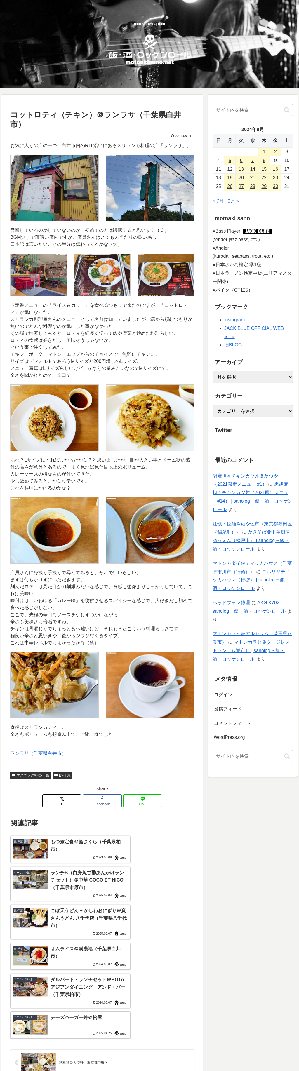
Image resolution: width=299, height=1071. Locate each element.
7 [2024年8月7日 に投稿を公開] (252, 160)
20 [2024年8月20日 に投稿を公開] (241, 177)
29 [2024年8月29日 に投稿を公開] (264, 186)
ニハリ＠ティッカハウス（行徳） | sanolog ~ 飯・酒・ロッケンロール (251, 580)
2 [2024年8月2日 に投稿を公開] (275, 151)
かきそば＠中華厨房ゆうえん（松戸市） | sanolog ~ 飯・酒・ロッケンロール (251, 540)
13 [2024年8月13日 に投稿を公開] (241, 169)
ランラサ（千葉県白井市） (38, 753)
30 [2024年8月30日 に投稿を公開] (275, 186)
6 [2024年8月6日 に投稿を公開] (241, 160)
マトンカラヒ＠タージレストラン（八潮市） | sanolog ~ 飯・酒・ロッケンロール (251, 650)
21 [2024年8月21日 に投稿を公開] (252, 177)
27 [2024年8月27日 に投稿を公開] (241, 186)
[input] (253, 110)
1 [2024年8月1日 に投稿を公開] (264, 151)
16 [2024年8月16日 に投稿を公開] (275, 169)
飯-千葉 (62, 775)
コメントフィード (232, 723)
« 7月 (218, 200)
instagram (234, 319)
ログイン (223, 694)
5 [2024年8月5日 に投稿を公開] (230, 160)
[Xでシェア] (71, 800)
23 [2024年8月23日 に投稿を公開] (275, 177)
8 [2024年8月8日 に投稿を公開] (264, 160)
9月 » (233, 200)
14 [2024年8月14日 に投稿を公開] (252, 169)
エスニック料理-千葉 (30, 775)
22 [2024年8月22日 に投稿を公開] (264, 177)
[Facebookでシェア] (102, 800)
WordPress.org (229, 737)
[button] (287, 110)
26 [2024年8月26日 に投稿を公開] (229, 186)
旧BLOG (233, 344)
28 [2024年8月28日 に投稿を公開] (252, 186)
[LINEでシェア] (133, 800)
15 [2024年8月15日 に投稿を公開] (264, 169)
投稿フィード (228, 708)
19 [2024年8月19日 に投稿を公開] (229, 177)
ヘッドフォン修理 (231, 602)
